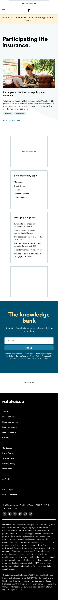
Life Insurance (20, 113)
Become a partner (10, 422)
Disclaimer (7, 469)
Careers (5, 437)
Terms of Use (21, 356)
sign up (29, 347)
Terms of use (8, 458)
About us (6, 411)
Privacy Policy (35, 356)
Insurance (8, 113)
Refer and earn (9, 417)
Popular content (9, 495)
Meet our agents (9, 427)
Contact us (45, 356)
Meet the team (9, 432)
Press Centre (8, 453)
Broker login (7, 489)
